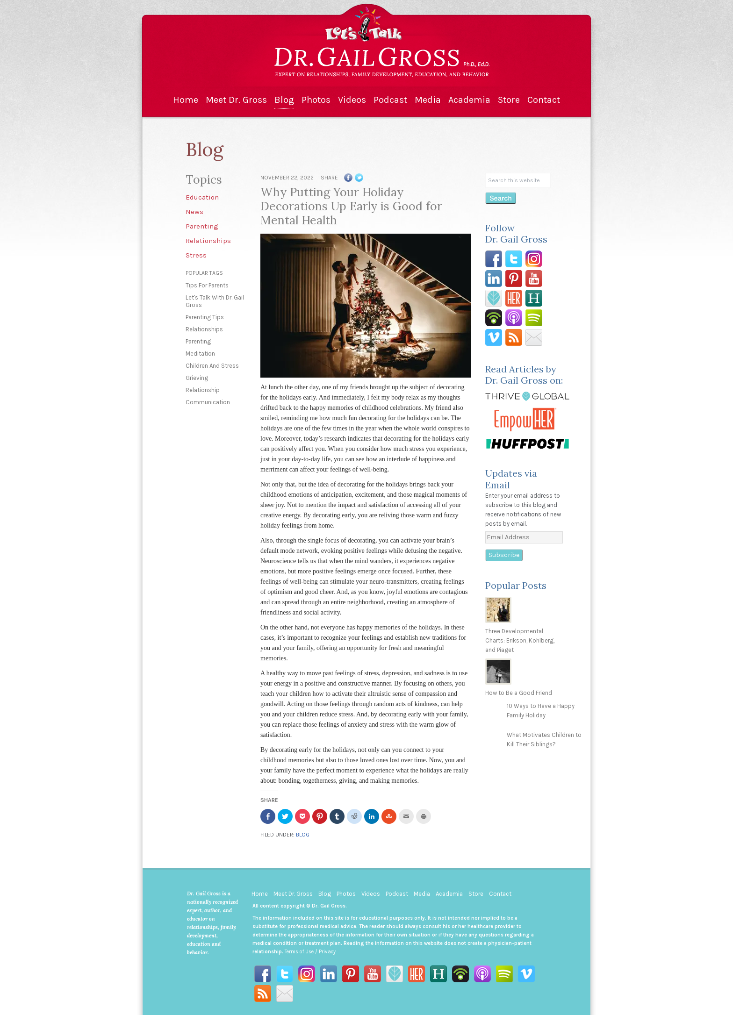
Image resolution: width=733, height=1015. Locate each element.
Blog (284, 99)
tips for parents (207, 285)
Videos (352, 99)
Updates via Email (511, 479)
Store (509, 99)
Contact (543, 99)
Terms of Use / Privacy (310, 952)
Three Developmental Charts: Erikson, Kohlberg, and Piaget (519, 640)
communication (208, 402)
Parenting (202, 226)
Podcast (390, 99)
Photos (316, 99)
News (194, 211)
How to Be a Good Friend (518, 692)
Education (202, 197)
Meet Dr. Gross (236, 99)
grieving (197, 377)
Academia (469, 99)
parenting (198, 341)
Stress (196, 255)
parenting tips (205, 317)
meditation (200, 353)
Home (185, 99)
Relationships (208, 240)
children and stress (212, 365)
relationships (204, 329)
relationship (203, 389)
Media (428, 99)
